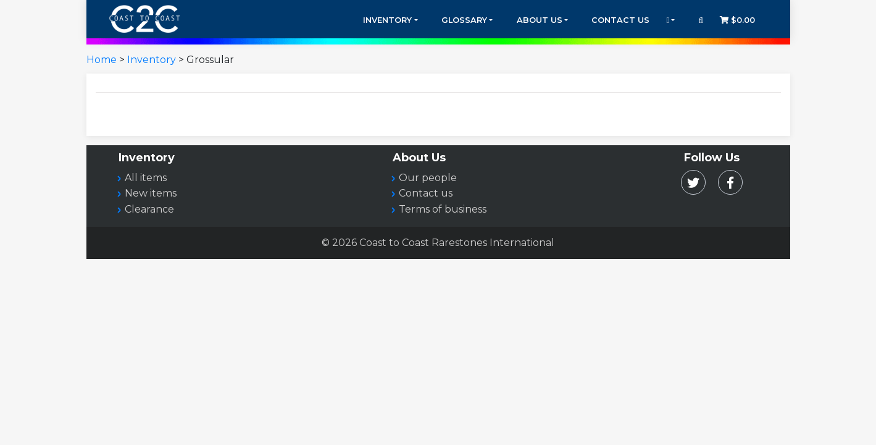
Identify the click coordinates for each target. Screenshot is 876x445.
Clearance (149, 209)
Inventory (387, 20)
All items (146, 178)
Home (101, 60)
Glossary (464, 20)
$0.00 (737, 20)
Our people (428, 178)
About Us (539, 20)
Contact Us (620, 20)
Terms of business (442, 209)
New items (151, 193)
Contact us (426, 193)
